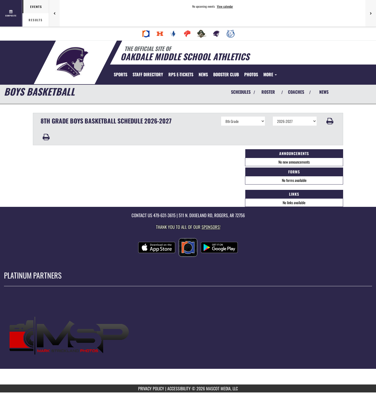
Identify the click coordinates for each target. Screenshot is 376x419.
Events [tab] (36, 7)
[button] (330, 121)
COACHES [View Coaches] (296, 92)
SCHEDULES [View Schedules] (241, 92)
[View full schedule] (11, 13)
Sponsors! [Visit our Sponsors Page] (211, 227)
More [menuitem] (270, 74)
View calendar (225, 6)
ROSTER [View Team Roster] (268, 92)
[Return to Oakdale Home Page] (73, 62)
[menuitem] (146, 33)
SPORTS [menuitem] (120, 74)
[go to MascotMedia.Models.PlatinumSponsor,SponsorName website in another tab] (188, 339)
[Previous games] (54, 13)
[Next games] (370, 13)
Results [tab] (36, 20)
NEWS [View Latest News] (324, 92)
